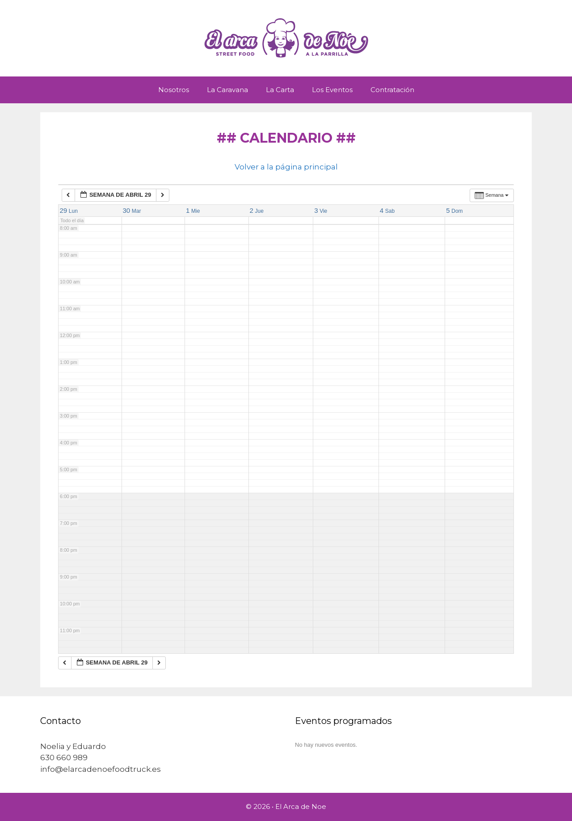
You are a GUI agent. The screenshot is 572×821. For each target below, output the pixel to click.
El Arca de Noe (300, 806)
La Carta (280, 89)
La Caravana (227, 89)
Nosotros (173, 89)
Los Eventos (332, 89)
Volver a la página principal (286, 166)
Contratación (392, 89)
